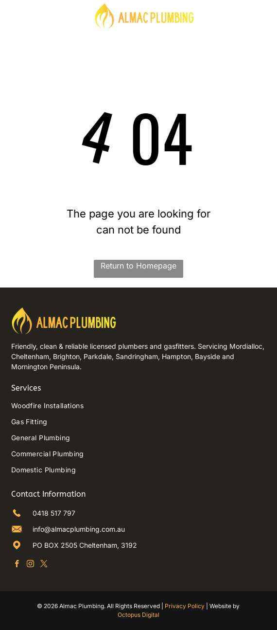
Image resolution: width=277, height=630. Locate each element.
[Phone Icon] (256, 20)
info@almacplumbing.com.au (79, 529)
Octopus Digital (138, 614)
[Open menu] (13, 15)
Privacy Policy (185, 606)
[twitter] (44, 565)
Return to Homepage (138, 265)
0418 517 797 (54, 513)
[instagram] (30, 565)
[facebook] (16, 565)
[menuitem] (138, 405)
